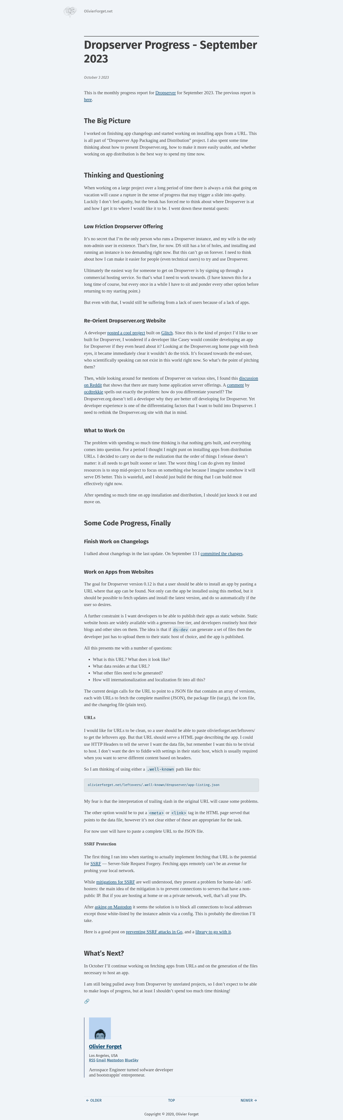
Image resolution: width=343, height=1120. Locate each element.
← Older (94, 1100)
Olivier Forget (105, 1046)
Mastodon (115, 1060)
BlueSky (131, 1060)
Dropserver (165, 92)
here (88, 99)
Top (171, 1100)
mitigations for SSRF (115, 881)
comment (235, 384)
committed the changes (222, 553)
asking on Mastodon (113, 906)
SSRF (95, 863)
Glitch (167, 332)
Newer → (249, 1100)
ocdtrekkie (93, 391)
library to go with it (213, 931)
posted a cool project (126, 332)
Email (101, 1060)
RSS (92, 1060)
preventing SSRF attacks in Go (154, 931)
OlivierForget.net (98, 11)
